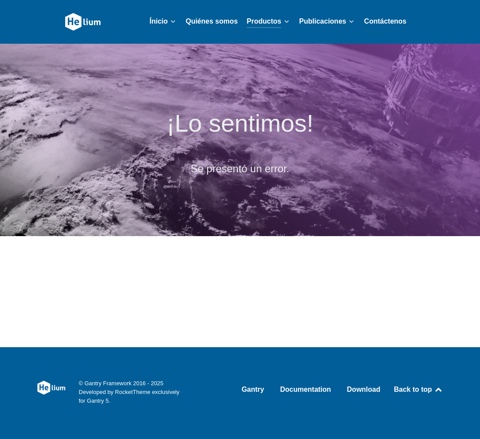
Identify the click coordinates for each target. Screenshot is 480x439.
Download (363, 389)
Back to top (418, 389)
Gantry (253, 389)
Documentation (305, 389)
